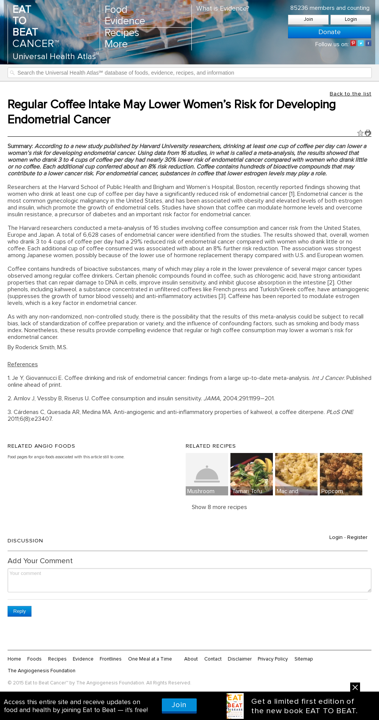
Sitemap (303, 659)
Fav (360, 133)
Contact (213, 659)
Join (308, 19)
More (116, 44)
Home (14, 659)
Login (351, 19)
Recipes (122, 33)
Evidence (125, 21)
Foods (34, 659)
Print (368, 133)
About (191, 659)
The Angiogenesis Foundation (41, 670)
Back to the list (350, 94)
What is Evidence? (222, 8)
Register (357, 537)
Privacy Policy (273, 659)
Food (116, 10)
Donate (329, 32)
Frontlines (111, 659)
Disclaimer (240, 659)
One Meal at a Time (150, 659)
